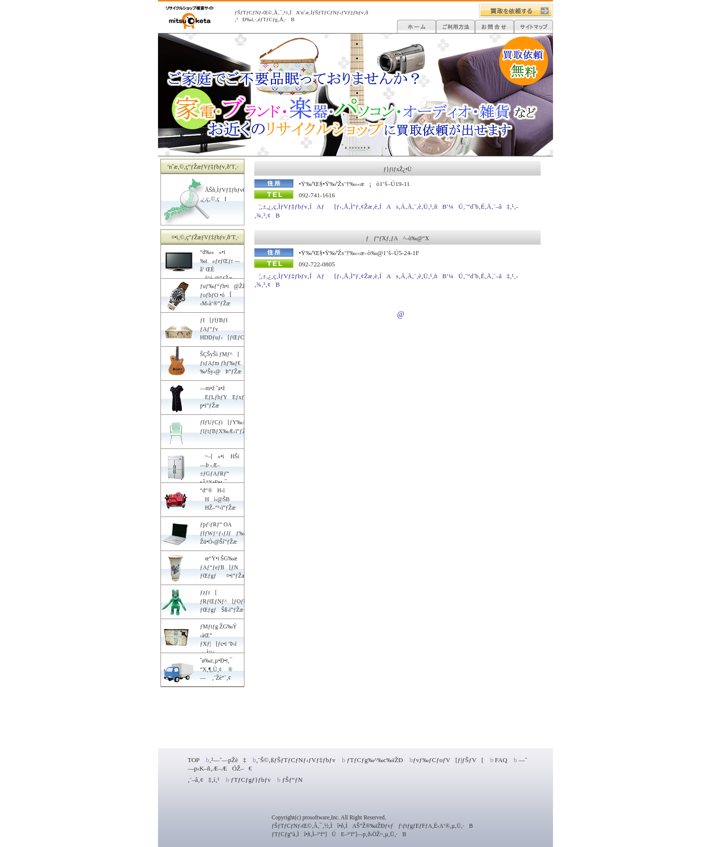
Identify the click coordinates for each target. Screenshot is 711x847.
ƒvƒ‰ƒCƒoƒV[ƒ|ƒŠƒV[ (448, 760)
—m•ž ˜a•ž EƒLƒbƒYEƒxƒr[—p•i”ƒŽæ (229, 396)
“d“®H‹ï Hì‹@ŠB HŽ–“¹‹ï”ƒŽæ (218, 499)
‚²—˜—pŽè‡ (227, 760)
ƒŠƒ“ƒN (292, 779)
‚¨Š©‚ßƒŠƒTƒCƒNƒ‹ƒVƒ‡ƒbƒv (295, 760)
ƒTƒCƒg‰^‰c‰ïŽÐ (374, 760)
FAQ (501, 760)
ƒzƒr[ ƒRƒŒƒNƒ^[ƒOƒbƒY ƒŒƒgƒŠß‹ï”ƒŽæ (226, 601)
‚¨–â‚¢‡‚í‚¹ (203, 779)
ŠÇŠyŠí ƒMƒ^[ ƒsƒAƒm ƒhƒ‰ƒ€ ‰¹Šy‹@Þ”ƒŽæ (220, 362)
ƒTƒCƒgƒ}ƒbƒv (251, 779)
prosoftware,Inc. (320, 817)
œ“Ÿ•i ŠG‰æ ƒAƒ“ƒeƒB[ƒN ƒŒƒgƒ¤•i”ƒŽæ (222, 567)
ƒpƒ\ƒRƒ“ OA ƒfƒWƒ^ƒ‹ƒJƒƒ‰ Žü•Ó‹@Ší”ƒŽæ (222, 533)
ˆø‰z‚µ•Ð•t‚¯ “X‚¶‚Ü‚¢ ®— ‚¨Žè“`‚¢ (216, 669)
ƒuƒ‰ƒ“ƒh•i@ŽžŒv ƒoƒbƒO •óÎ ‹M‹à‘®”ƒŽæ (226, 294)
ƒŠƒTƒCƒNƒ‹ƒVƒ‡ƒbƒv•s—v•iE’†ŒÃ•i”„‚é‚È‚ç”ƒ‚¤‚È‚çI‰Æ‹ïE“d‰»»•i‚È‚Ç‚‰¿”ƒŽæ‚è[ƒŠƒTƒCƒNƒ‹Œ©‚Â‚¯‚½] (190, 17)
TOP (193, 760)
